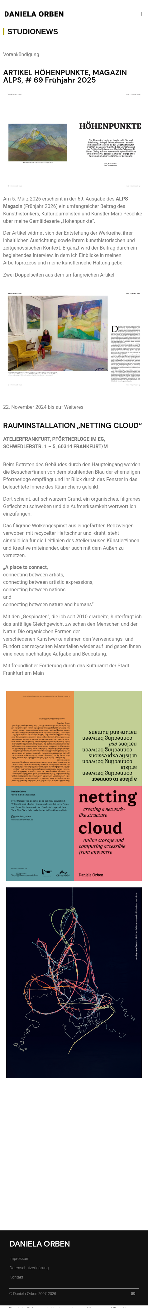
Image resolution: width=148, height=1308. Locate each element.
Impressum (19, 1258)
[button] (142, 14)
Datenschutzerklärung (29, 1267)
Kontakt (16, 1277)
